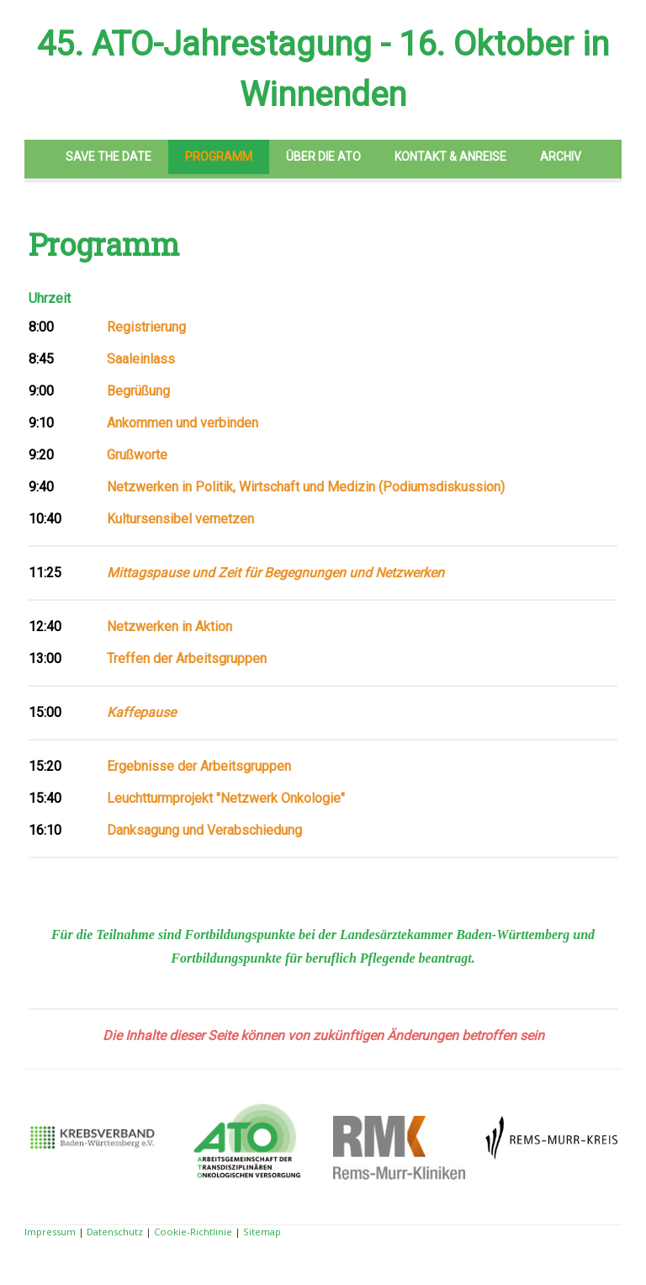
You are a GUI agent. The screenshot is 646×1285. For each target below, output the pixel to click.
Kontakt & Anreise (450, 156)
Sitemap (262, 1231)
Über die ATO (323, 156)
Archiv (560, 156)
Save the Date (108, 156)
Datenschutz (115, 1231)
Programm (218, 156)
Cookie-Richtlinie (193, 1231)
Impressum (50, 1231)
